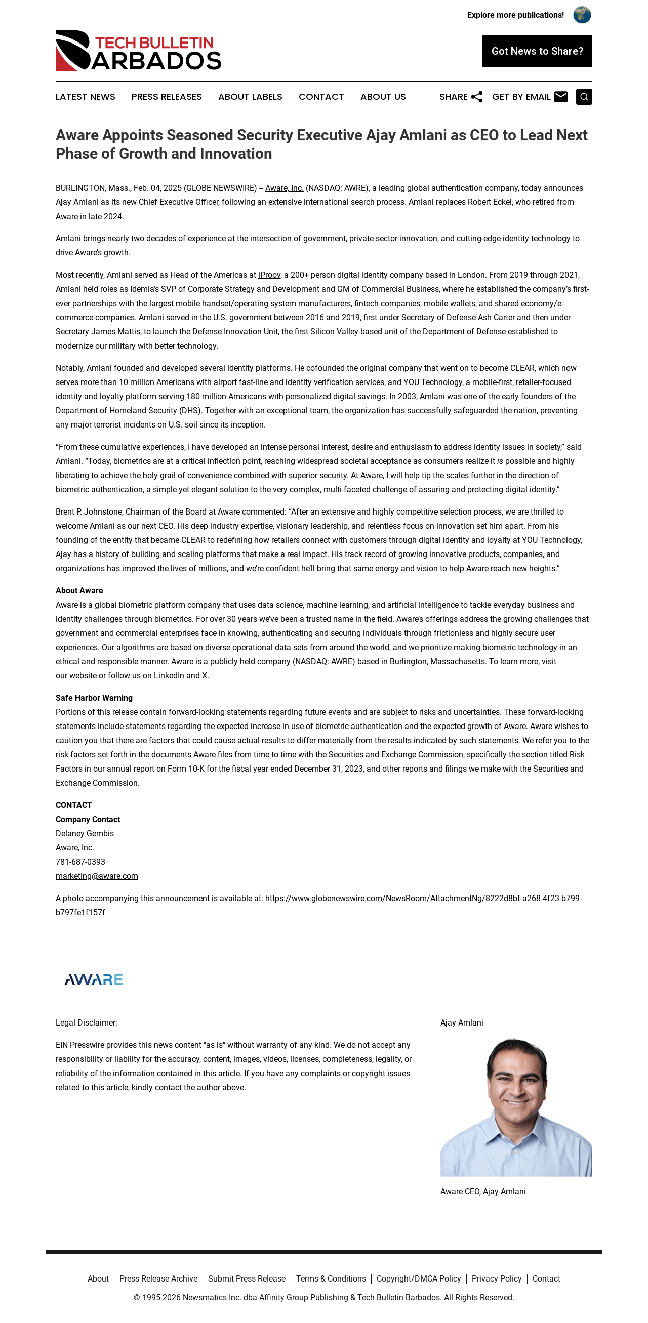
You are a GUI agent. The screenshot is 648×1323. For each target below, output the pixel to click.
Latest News (85, 96)
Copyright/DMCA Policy (419, 1279)
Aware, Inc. (284, 188)
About (98, 1279)
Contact (321, 96)
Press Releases (167, 96)
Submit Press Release (247, 1279)
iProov (269, 275)
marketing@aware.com (97, 876)
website (83, 675)
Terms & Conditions (331, 1279)
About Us (383, 96)
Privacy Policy (497, 1279)
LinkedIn (169, 675)
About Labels (250, 96)
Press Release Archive (158, 1279)
